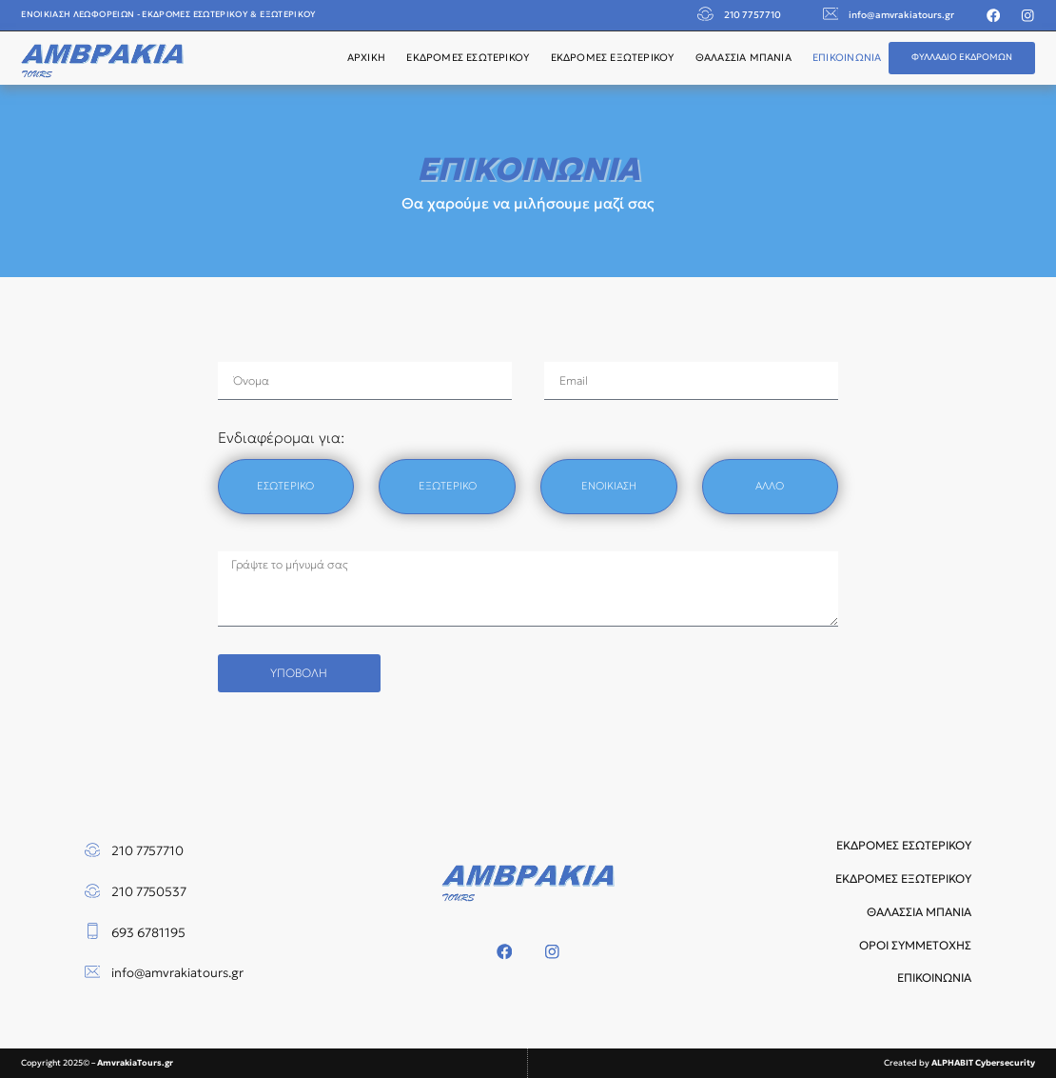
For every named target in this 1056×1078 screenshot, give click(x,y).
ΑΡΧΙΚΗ (366, 57)
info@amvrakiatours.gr (901, 15)
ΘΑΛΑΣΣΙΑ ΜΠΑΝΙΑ (743, 57)
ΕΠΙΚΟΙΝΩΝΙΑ (846, 57)
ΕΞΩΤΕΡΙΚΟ (448, 485)
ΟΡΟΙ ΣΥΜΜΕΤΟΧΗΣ (915, 945)
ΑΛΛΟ (769, 485)
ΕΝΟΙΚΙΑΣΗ (608, 485)
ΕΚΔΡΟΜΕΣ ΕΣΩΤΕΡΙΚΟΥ (467, 57)
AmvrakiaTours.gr (135, 1062)
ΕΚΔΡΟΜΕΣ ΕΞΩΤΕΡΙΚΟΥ (613, 57)
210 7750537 (148, 892)
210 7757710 (752, 15)
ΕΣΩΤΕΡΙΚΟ (285, 485)
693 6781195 (148, 933)
